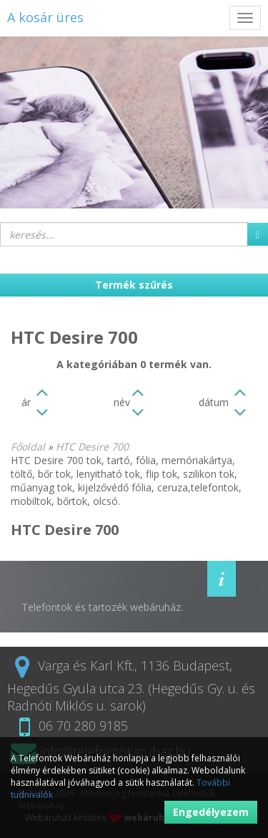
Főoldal (28, 446)
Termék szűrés (134, 285)
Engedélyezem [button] (211, 812)
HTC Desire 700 (92, 446)
